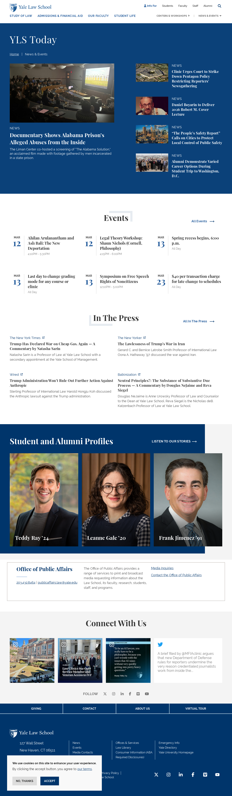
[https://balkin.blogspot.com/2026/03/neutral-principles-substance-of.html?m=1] (170, 391)
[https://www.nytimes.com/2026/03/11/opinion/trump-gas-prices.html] (62, 350)
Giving (36, 708)
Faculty (182, 5)
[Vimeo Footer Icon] (205, 775)
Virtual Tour (195, 708)
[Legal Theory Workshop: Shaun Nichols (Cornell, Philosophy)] (116, 246)
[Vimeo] (138, 694)
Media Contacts (83, 752)
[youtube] (147, 694)
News (76, 743)
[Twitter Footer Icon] (156, 775)
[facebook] (130, 694)
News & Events (209, 15)
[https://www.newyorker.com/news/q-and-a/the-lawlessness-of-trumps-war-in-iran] (170, 347)
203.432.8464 (25, 582)
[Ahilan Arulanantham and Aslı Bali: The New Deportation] (44, 246)
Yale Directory (168, 747)
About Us (142, 708)
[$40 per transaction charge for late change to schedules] (188, 284)
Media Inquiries (162, 568)
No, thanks (24, 781)
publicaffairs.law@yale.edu (57, 582)
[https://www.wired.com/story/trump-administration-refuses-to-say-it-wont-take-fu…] (62, 386)
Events (77, 747)
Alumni (207, 5)
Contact (89, 708)
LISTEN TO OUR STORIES (171, 441)
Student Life (125, 16)
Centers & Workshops (172, 15)
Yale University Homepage (176, 752)
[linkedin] (122, 694)
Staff (195, 5)
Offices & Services (127, 743)
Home (14, 54)
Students (167, 5)
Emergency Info (169, 743)
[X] (105, 694)
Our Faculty (98, 16)
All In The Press (195, 321)
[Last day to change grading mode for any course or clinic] (44, 284)
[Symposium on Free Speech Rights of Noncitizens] (116, 284)
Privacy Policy (110, 773)
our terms (84, 769)
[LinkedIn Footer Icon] (181, 775)
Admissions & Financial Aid (60, 16)
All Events (199, 221)
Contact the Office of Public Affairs (176, 575)
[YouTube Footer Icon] (217, 775)
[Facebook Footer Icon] (193, 775)
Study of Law (21, 16)
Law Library (123, 747)
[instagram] (113, 694)
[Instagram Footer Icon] (168, 775)
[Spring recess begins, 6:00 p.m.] (188, 246)
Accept (49, 781)
